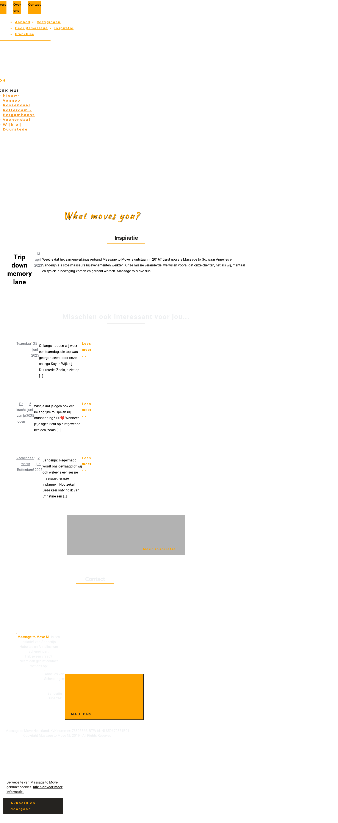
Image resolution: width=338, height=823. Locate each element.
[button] (33, 807)
